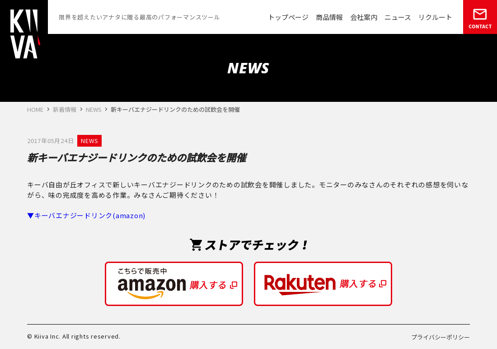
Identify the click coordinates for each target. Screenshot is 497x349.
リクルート (435, 17)
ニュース (397, 17)
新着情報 (64, 109)
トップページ (288, 17)
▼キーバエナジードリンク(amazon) (86, 215)
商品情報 (329, 17)
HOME (35, 109)
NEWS (94, 109)
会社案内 (363, 17)
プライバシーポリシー (440, 337)
